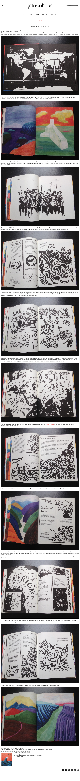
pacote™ (37, 14)
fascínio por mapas (49, 424)
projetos (45, 14)
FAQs (51, 14)
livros (31, 14)
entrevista (6, 161)
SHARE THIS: (58, 769)
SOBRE (57, 14)
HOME (24, 14)
